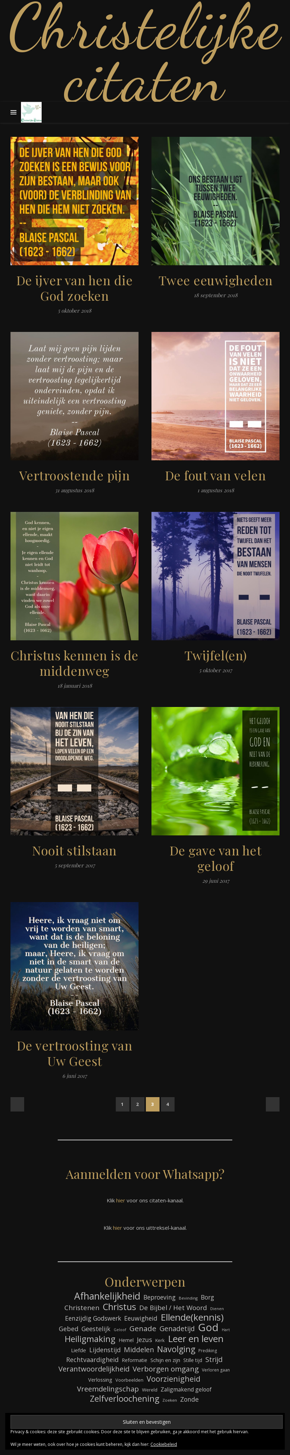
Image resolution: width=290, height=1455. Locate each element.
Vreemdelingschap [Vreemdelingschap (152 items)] (108, 1388)
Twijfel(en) (215, 655)
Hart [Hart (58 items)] (226, 1329)
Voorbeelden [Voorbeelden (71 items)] (129, 1380)
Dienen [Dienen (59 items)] (217, 1308)
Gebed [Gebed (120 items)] (68, 1328)
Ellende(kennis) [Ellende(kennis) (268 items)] (192, 1317)
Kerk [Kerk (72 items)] (160, 1340)
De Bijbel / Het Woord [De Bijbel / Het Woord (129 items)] (173, 1307)
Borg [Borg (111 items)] (207, 1297)
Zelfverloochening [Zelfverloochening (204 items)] (124, 1398)
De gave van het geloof (216, 858)
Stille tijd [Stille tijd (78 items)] (192, 1360)
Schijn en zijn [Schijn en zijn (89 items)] (165, 1359)
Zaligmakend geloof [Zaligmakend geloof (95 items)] (186, 1389)
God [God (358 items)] (208, 1327)
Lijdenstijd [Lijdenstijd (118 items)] (105, 1350)
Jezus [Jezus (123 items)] (144, 1339)
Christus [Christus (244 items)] (119, 1306)
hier (120, 1200)
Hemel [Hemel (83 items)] (126, 1340)
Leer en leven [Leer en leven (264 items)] (196, 1338)
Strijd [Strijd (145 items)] (213, 1359)
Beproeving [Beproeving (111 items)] (159, 1297)
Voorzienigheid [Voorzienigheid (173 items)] (173, 1378)
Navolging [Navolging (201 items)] (176, 1349)
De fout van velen (215, 475)
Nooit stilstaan (74, 850)
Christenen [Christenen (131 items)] (81, 1307)
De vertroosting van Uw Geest (75, 1053)
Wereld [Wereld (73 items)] (149, 1390)
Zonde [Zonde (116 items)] (189, 1399)
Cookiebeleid (163, 1444)
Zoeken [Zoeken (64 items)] (169, 1400)
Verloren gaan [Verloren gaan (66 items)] (216, 1370)
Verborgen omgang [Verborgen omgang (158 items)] (166, 1368)
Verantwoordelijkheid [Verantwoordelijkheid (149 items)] (93, 1368)
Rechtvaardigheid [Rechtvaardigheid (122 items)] (92, 1359)
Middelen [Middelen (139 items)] (139, 1349)
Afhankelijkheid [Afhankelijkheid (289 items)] (107, 1296)
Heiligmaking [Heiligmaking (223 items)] (90, 1338)
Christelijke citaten (145, 52)
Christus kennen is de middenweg (74, 663)
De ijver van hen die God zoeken (74, 288)
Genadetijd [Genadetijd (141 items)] (177, 1328)
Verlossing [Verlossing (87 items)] (100, 1379)
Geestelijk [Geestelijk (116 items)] (96, 1328)
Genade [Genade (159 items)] (142, 1328)
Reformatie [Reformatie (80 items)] (134, 1360)
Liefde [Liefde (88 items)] (78, 1350)
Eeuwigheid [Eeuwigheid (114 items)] (140, 1318)
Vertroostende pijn (74, 475)
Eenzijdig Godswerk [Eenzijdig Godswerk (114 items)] (93, 1318)
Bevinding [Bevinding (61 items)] (188, 1298)
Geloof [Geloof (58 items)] (120, 1329)
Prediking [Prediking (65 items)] (207, 1350)
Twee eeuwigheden (215, 280)
